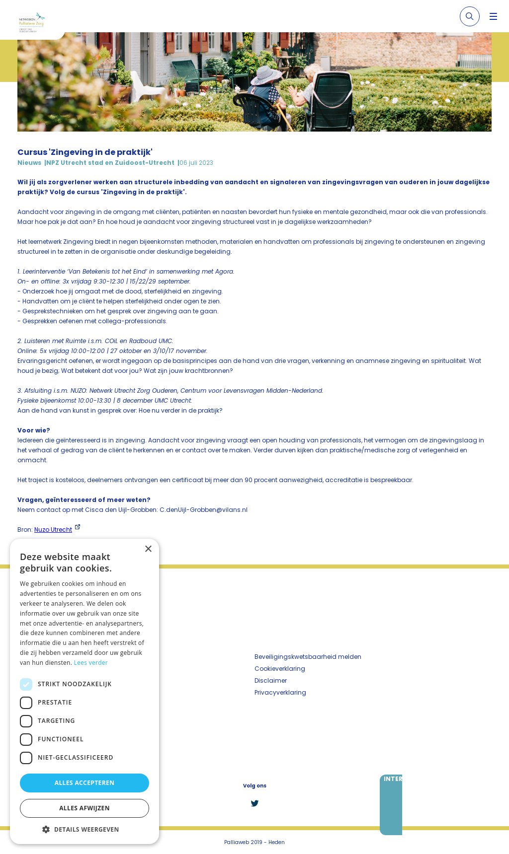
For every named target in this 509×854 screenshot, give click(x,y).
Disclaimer (270, 680)
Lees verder (91, 662)
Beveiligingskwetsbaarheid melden (307, 656)
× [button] (148, 549)
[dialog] (84, 691)
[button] (84, 829)
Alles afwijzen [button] (84, 808)
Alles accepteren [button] (85, 783)
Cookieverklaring (279, 668)
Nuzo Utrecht (53, 529)
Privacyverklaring (280, 692)
